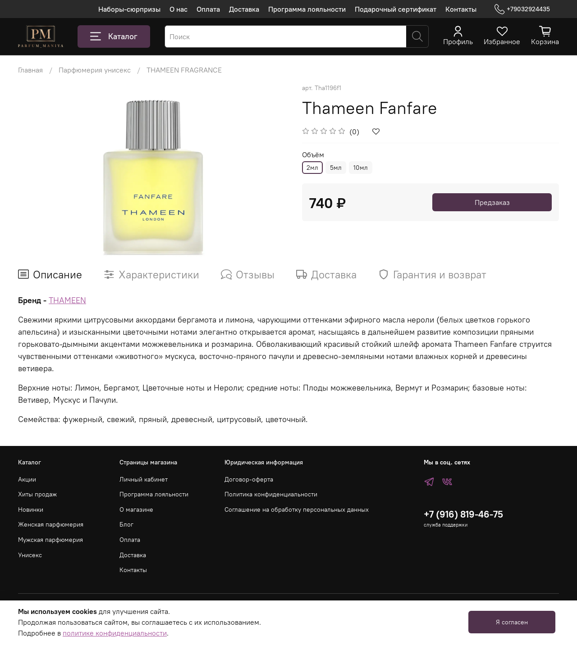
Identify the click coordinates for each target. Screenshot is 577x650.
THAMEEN (67, 300)
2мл (312, 168)
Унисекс (30, 555)
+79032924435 (522, 9)
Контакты (460, 9)
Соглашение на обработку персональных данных (296, 509)
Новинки (30, 509)
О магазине (136, 509)
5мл (336, 168)
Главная (30, 69)
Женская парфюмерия (50, 524)
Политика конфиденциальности (270, 494)
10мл (360, 168)
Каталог (113, 36)
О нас (178, 9)
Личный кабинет (143, 479)
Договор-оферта (248, 479)
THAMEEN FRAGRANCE (184, 69)
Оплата (208, 9)
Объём (313, 154)
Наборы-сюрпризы (129, 9)
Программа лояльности (307, 9)
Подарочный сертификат (395, 9)
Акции (27, 479)
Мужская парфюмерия (50, 540)
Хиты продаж (37, 494)
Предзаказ (492, 202)
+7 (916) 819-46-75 (463, 514)
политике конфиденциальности (115, 632)
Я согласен (512, 622)
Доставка (244, 9)
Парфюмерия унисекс (95, 69)
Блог (126, 524)
